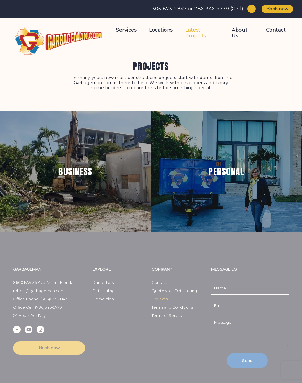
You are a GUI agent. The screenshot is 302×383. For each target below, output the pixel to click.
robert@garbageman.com (39, 290)
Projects (160, 299)
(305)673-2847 (53, 299)
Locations (161, 30)
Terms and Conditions (172, 307)
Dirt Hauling (103, 290)
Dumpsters (103, 282)
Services (126, 30)
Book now (277, 9)
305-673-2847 (169, 9)
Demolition (103, 299)
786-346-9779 (211, 9)
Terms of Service (168, 315)
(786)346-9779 (48, 307)
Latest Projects (195, 33)
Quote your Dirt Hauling (174, 290)
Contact (276, 30)
